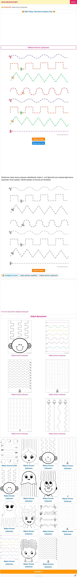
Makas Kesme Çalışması (19, 355)
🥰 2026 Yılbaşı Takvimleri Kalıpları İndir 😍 (38, 11)
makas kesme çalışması (48, 275)
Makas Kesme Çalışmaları (19, 7)
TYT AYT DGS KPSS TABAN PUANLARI (14, 312)
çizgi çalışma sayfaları (28, 275)
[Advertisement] (38, 29)
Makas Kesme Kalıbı (9, 465)
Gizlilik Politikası (39, 576)
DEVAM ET (38, 572)
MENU (73, 2)
